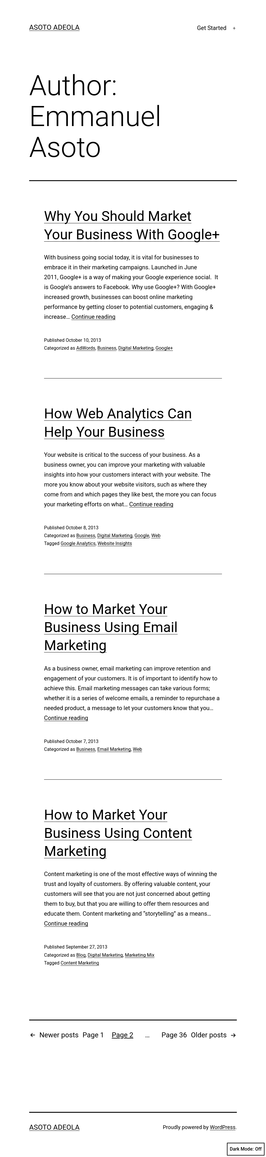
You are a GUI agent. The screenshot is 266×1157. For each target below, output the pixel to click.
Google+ (164, 348)
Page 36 (174, 1035)
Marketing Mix (139, 955)
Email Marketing (114, 749)
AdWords (85, 348)
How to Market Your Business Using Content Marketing (118, 832)
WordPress (222, 1127)
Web (155, 535)
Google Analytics (78, 543)
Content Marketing (80, 963)
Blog (80, 955)
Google (141, 535)
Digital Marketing (136, 348)
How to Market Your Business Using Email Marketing (111, 627)
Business (106, 348)
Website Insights (115, 543)
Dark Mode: (246, 1149)
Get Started (211, 27)
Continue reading (93, 316)
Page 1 (93, 1035)
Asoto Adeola (54, 27)
